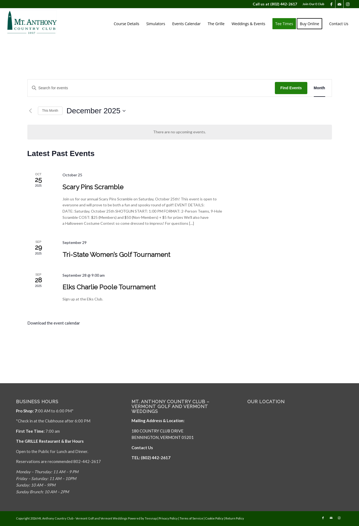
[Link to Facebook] (331, 4)
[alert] (179, 132)
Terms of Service (191, 518)
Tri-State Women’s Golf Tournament (116, 255)
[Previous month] (30, 111)
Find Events (291, 88)
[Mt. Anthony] (40, 23)
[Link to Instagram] (348, 4)
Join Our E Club (313, 4)
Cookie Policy (214, 518)
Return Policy (234, 518)
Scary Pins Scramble (92, 187)
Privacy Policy (168, 518)
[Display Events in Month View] (319, 88)
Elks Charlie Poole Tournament (109, 287)
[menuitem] (312, 4)
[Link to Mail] (339, 4)
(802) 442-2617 (283, 4)
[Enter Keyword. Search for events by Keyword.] (151, 88)
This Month (50, 111)
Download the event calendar (53, 322)
